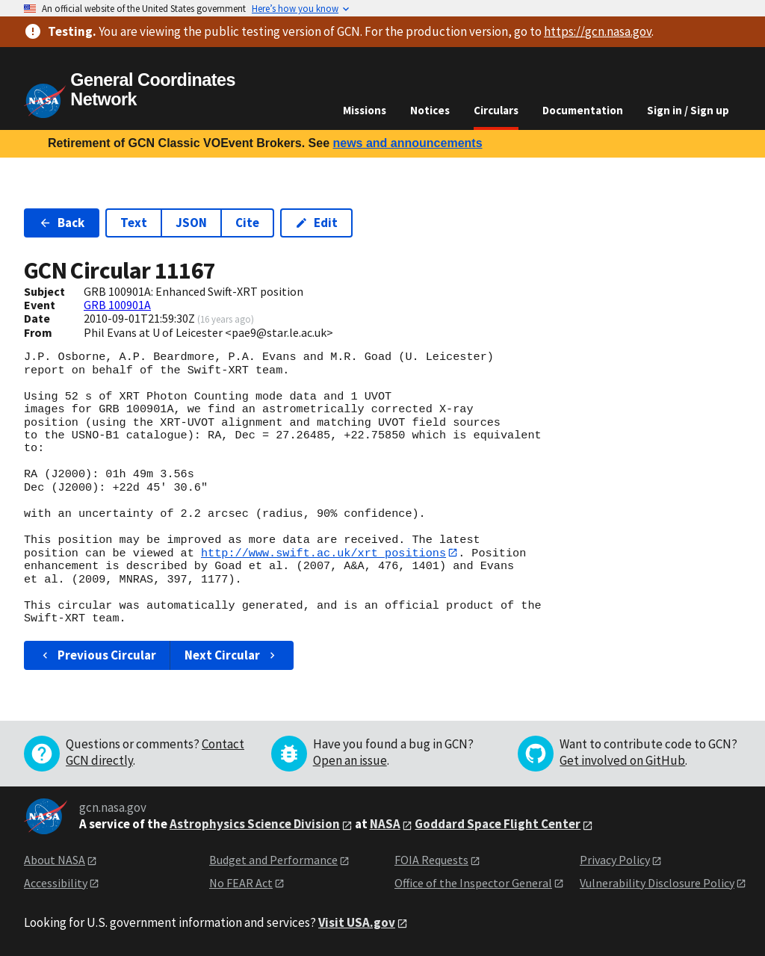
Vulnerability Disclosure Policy (657, 882)
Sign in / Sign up (688, 110)
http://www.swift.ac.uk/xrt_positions (323, 552)
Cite (247, 222)
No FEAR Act (241, 882)
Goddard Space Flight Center (497, 824)
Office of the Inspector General (473, 882)
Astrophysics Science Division (255, 824)
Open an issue (350, 761)
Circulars (496, 110)
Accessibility (55, 882)
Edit (316, 222)
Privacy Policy (615, 859)
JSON (191, 222)
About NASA (54, 859)
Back (61, 222)
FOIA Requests (431, 859)
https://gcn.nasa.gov (597, 31)
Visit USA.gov (356, 922)
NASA (385, 824)
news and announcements (407, 143)
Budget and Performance (273, 859)
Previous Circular (97, 655)
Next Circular (232, 655)
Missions (364, 110)
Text (133, 222)
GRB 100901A (117, 304)
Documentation (582, 110)
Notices (430, 110)
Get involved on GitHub (622, 761)
